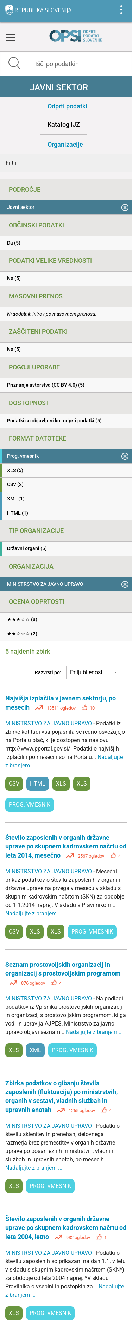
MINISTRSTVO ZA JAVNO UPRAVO (49, 723)
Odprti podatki (67, 106)
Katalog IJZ (64, 124)
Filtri (11, 163)
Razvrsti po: (48, 672)
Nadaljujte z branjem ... (33, 913)
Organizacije (65, 144)
